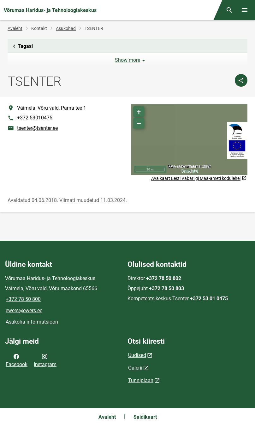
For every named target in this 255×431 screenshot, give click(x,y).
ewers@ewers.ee (24, 310)
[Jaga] (241, 80)
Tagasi (21, 46)
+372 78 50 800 (23, 299)
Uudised (137, 355)
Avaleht (15, 28)
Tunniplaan (140, 380)
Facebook (16, 359)
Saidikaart (145, 417)
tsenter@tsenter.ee (37, 128)
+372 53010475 (34, 118)
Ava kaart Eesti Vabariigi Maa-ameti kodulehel (199, 178)
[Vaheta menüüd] (244, 10)
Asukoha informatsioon (32, 322)
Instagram (45, 359)
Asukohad (66, 28)
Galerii (135, 368)
